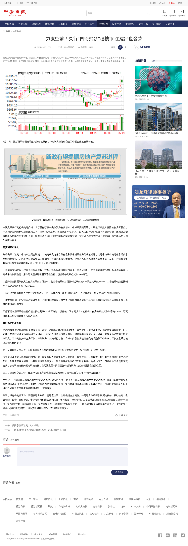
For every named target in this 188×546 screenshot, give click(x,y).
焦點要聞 (22, 24)
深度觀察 (36, 24)
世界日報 (63, 499)
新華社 (111, 506)
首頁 (8, 31)
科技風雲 (89, 24)
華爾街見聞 (21, 513)
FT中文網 (136, 506)
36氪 (148, 499)
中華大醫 (130, 24)
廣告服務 (24, 534)
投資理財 (116, 24)
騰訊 (50, 506)
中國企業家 (78, 513)
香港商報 (20, 506)
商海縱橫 (49, 24)
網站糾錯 (82, 534)
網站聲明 (53, 534)
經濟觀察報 (172, 513)
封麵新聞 (123, 513)
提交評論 (119, 472)
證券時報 (20, 521)
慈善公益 (143, 24)
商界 (75, 499)
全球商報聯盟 (59, 513)
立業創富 (63, 24)
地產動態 (103, 24)
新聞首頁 (9, 24)
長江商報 (118, 499)
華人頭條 (33, 499)
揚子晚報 (88, 499)
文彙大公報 (81, 506)
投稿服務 (38, 534)
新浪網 (19, 499)
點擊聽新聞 (145, 47)
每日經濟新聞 (40, 513)
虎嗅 (123, 506)
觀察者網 (94, 513)
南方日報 (103, 499)
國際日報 (48, 499)
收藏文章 (123, 415)
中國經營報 (155, 513)
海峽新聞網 (171, 506)
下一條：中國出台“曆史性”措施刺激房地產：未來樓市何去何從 (34, 430)
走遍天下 (170, 24)
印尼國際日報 (153, 506)
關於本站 (10, 534)
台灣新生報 (64, 506)
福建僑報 (160, 499)
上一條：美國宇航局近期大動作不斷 (21, 425)
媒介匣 (52, 539)
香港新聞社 (36, 506)
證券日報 (138, 513)
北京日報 (109, 513)
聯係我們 (67, 534)
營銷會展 (76, 24)
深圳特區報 (134, 499)
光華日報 (97, 506)
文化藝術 (156, 24)
